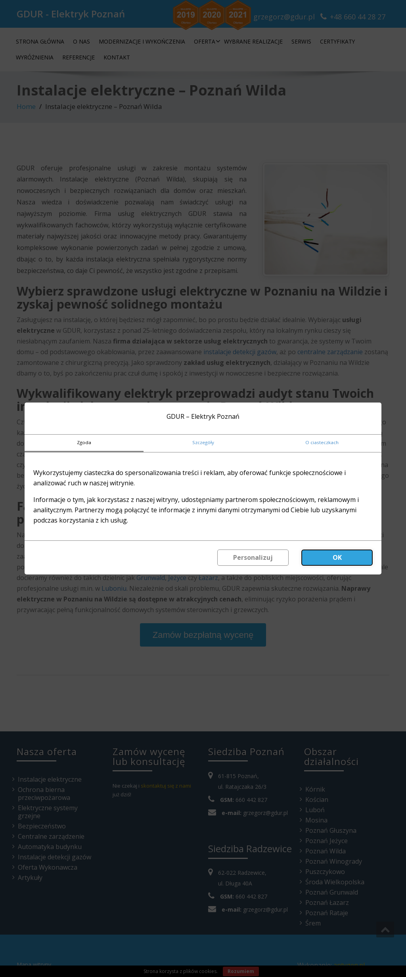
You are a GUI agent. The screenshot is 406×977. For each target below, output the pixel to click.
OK (337, 557)
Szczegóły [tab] (203, 442)
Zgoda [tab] (84, 442)
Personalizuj (253, 557)
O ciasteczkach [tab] (322, 442)
